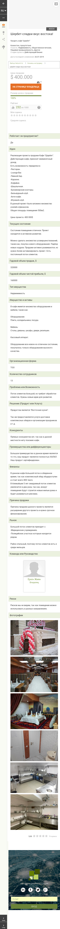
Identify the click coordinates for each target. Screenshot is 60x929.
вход (34, 906)
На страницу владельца (27, 86)
